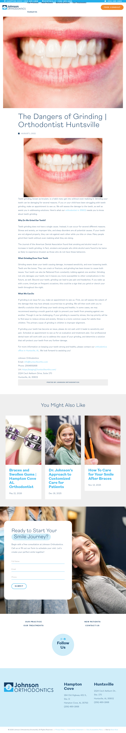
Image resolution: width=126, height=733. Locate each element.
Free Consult (112, 7)
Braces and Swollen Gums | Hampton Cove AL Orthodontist (22, 479)
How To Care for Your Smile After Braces (101, 475)
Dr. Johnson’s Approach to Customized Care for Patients (61, 479)
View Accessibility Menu (94, 730)
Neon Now (114, 730)
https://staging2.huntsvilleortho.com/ (39, 370)
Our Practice (33, 622)
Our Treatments (34, 626)
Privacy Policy (60, 730)
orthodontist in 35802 (75, 210)
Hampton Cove (13, 1)
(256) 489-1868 (113, 1)
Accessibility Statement (75, 730)
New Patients (92, 622)
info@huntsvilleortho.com (36, 362)
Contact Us (32, 12)
